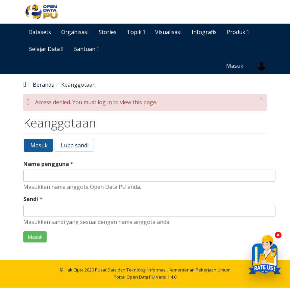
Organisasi (75, 32)
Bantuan (86, 49)
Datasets (39, 32)
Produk (238, 32)
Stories (108, 32)
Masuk (234, 65)
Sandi (33, 199)
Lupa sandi (74, 145)
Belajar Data (45, 49)
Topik (136, 32)
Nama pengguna (48, 164)
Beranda (43, 84)
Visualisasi (168, 32)
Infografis (204, 32)
